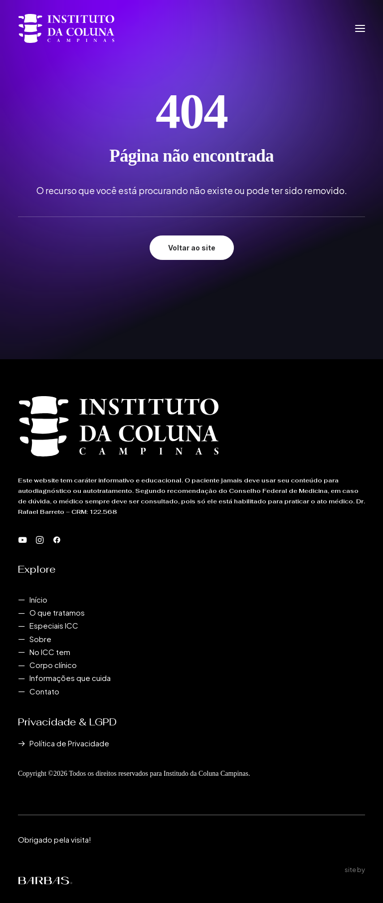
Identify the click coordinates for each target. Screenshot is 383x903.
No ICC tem (49, 652)
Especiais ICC (53, 625)
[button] (360, 28)
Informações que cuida (70, 677)
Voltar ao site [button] (191, 247)
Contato (44, 691)
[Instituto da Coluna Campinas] (66, 28)
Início (38, 599)
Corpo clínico (53, 665)
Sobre (40, 639)
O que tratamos (57, 612)
